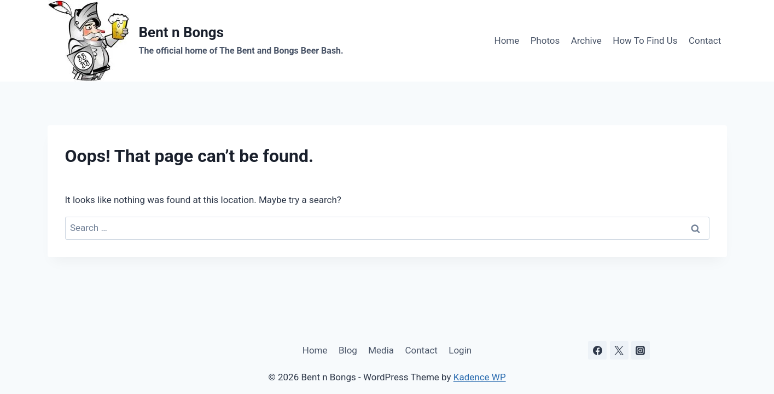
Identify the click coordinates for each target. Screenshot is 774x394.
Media (381, 350)
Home (507, 40)
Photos (545, 40)
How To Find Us (645, 40)
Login (460, 350)
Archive (586, 40)
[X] (619, 350)
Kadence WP (479, 377)
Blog (348, 350)
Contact (705, 40)
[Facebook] (597, 350)
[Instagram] (640, 350)
